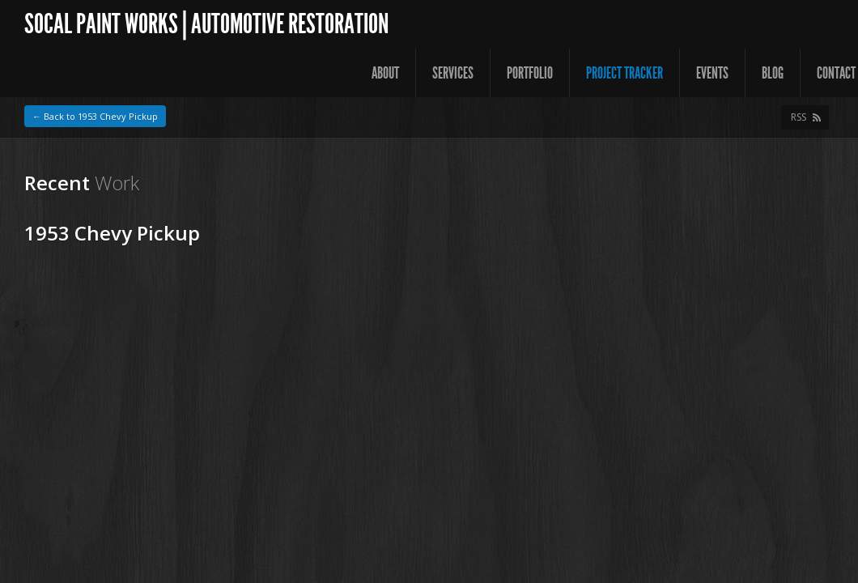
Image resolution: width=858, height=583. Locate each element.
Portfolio (530, 73)
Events (712, 73)
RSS (798, 117)
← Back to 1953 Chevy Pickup (95, 116)
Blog (773, 73)
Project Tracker (624, 73)
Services (453, 73)
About (385, 73)
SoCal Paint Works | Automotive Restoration (206, 23)
